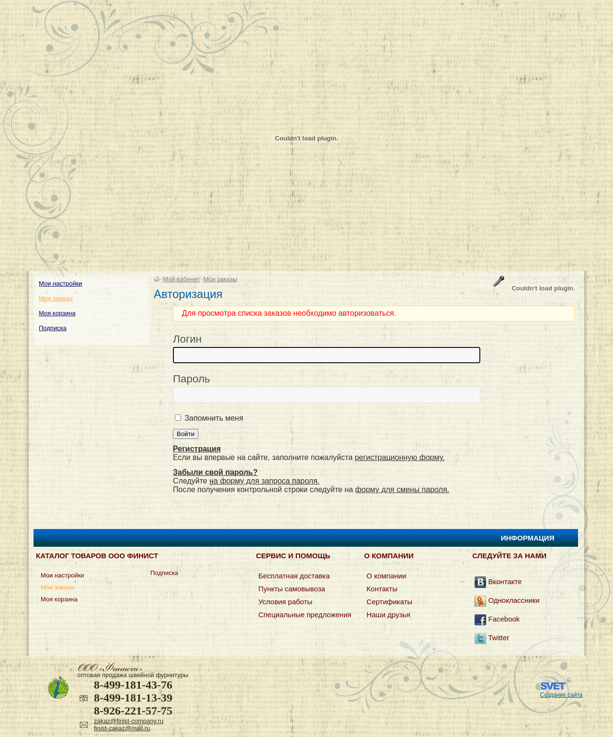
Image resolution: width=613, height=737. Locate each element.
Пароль (191, 379)
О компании (386, 576)
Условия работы (285, 602)
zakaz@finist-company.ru (128, 721)
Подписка (53, 328)
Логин (187, 339)
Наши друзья (388, 614)
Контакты (381, 589)
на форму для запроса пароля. (264, 481)
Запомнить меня (212, 418)
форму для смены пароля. (402, 489)
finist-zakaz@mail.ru (122, 728)
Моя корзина (57, 313)
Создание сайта (561, 694)
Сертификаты (389, 602)
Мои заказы (56, 298)
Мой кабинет (181, 279)
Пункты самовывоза (291, 589)
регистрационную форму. (400, 457)
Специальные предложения (304, 614)
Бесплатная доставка (293, 576)
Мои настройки (60, 283)
